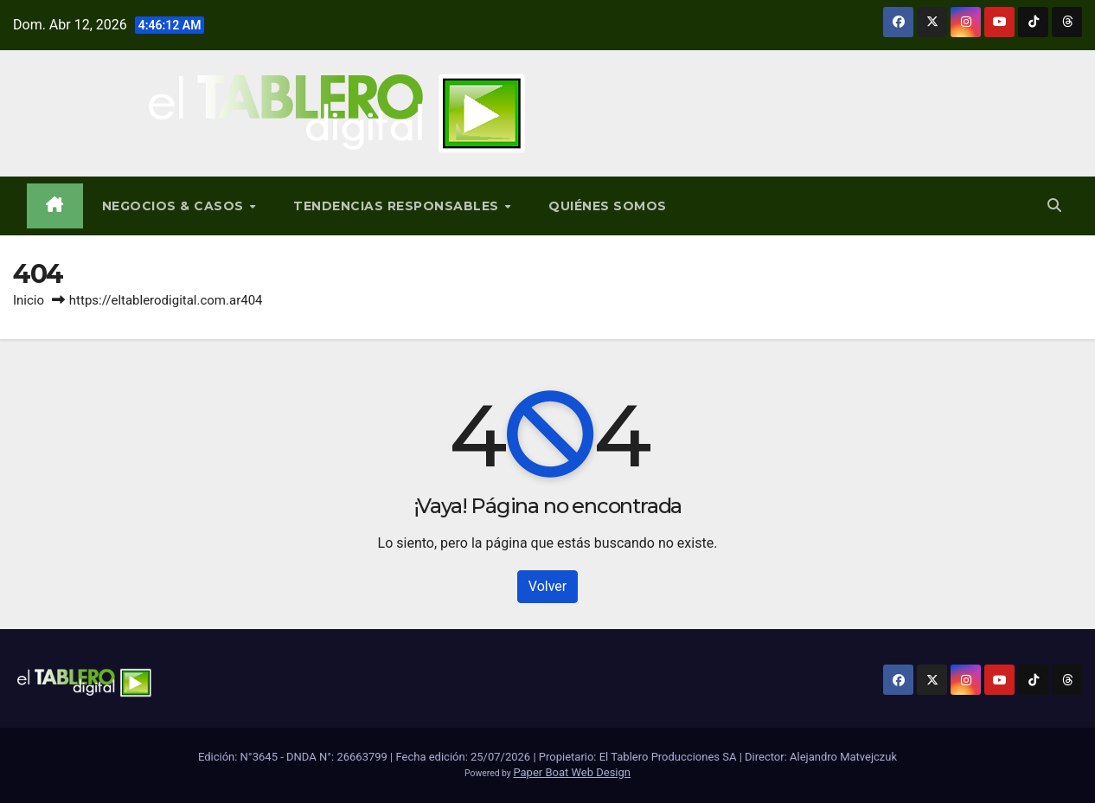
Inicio (28, 300)
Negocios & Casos (175, 206)
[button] (1054, 205)
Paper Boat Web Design (572, 772)
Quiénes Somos (607, 206)
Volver (547, 586)
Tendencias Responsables (398, 206)
